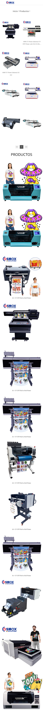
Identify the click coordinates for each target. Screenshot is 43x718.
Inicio (15, 11)
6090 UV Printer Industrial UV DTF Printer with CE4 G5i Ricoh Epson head (32, 43)
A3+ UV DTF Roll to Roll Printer (21, 298)
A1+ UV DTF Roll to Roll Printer (21, 390)
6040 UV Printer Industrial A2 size (10, 74)
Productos (24, 11)
